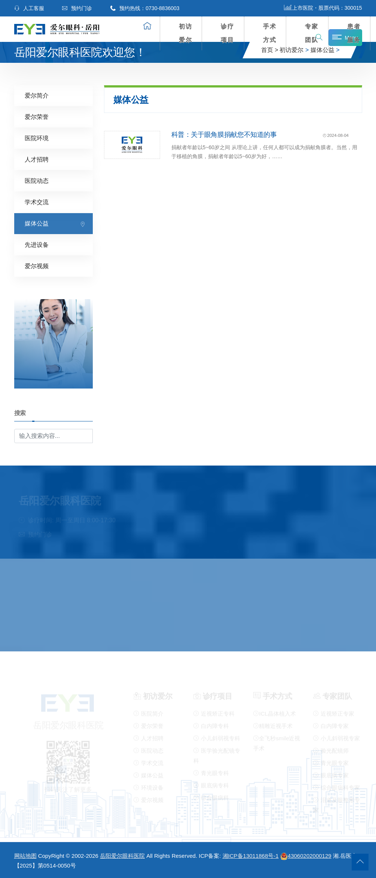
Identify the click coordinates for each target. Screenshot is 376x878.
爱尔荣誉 (37, 117)
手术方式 (269, 33)
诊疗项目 (227, 33)
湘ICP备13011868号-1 (251, 856)
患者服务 (354, 33)
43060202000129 (305, 856)
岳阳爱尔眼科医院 (122, 856)
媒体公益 (37, 223)
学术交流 (37, 202)
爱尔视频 (37, 266)
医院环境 (37, 138)
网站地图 (25, 856)
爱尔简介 (37, 95)
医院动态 (37, 181)
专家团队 (311, 33)
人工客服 (29, 8)
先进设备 (37, 245)
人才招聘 (37, 159)
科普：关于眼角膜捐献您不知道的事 (224, 134)
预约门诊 (77, 8)
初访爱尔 (185, 33)
